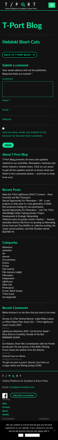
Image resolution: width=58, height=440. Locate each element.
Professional (8, 287)
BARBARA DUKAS (11, 337)
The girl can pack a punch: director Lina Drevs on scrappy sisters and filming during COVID (25, 364)
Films (4, 403)
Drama (5, 262)
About (5, 411)
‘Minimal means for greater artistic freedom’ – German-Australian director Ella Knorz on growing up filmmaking (28, 221)
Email (6, 109)
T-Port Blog (22, 25)
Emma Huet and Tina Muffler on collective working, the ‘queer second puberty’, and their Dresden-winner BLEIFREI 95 (28, 228)
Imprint (5, 414)
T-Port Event (8, 294)
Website (6, 119)
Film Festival (8, 269)
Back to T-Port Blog (17, 54)
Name (6, 100)
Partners (6, 407)
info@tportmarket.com (21, 386)
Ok (20, 435)
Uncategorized (9, 297)
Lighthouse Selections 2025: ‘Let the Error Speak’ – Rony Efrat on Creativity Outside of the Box (26, 333)
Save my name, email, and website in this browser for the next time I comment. (24, 134)
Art (3, 253)
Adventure (7, 247)
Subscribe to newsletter (23, 395)
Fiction (5, 266)
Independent (8, 278)
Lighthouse (7, 281)
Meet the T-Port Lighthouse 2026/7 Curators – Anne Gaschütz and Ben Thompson (27, 196)
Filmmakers (7, 275)
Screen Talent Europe (12, 290)
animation (7, 250)
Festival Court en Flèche (13, 356)
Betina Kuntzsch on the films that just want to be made (28, 312)
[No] (54, 430)
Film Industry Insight (12, 272)
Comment (7, 78)
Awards (5, 256)
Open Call (7, 284)
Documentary (8, 259)
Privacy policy (32, 435)
